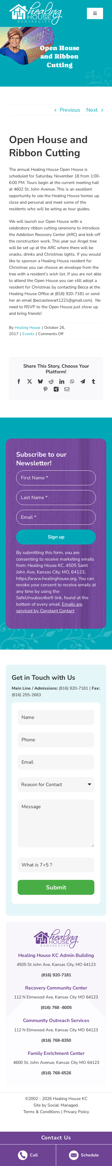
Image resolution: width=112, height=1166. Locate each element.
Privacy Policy (76, 1112)
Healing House (27, 327)
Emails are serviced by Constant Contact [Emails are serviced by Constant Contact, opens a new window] (49, 607)
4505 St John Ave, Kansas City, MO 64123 (56, 964)
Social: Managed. (63, 1105)
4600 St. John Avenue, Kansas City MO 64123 (56, 1062)
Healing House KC (70, 1098)
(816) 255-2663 (26, 695)
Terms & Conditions (41, 1112)
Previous (70, 109)
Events (28, 334)
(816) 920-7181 (73, 688)
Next (92, 109)
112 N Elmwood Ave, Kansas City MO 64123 (56, 997)
